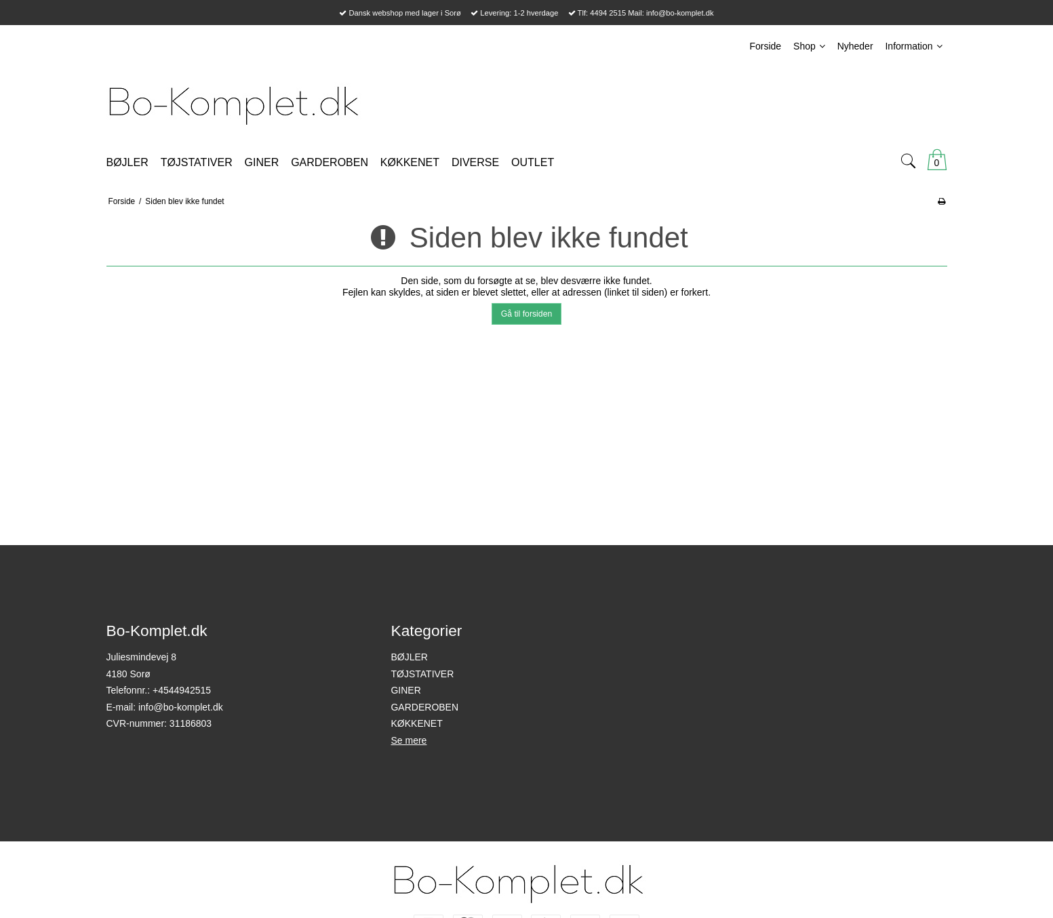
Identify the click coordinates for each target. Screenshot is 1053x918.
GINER (405, 690)
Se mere (408, 740)
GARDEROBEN (424, 707)
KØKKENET (416, 723)
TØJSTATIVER (422, 673)
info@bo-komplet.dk (180, 707)
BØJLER (409, 657)
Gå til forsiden (527, 314)
